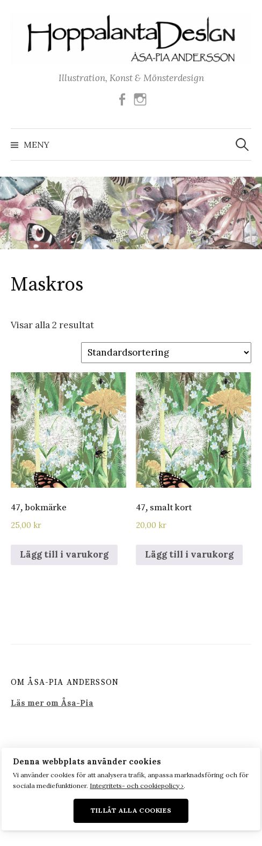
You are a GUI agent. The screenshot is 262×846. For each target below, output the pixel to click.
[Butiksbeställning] (166, 353)
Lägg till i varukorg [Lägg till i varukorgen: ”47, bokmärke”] (64, 554)
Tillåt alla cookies (131, 810)
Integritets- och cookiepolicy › (137, 786)
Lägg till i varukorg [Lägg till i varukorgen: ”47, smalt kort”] (189, 554)
